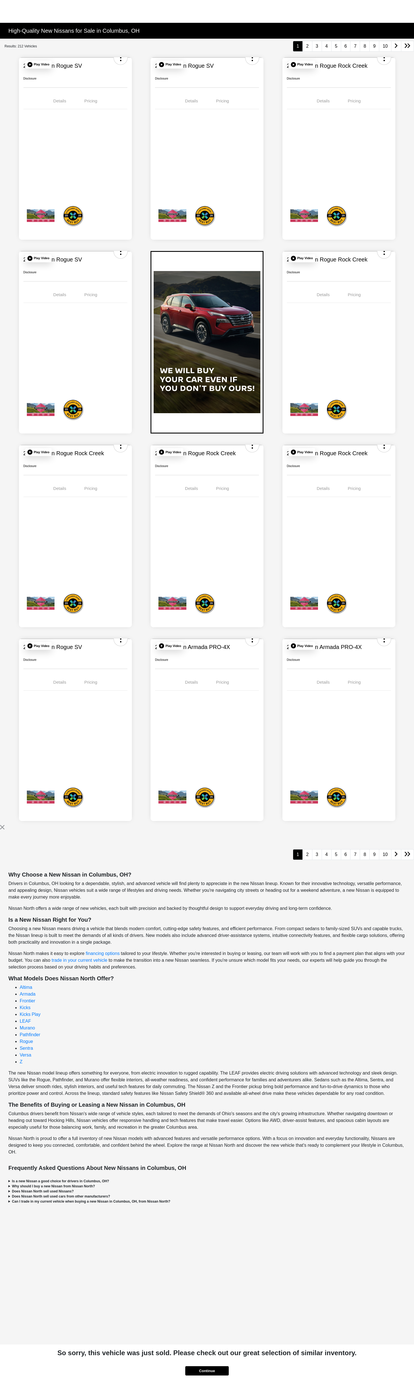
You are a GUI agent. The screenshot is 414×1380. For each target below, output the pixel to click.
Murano (27, 1027)
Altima (26, 987)
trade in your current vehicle (79, 960)
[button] (38, 65)
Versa (25, 1055)
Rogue (26, 1041)
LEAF (25, 1021)
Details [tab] (59, 100)
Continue (207, 1371)
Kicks (25, 1007)
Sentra (26, 1048)
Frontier (27, 1000)
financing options (103, 953)
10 (385, 46)
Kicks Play (30, 1014)
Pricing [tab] (90, 100)
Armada (28, 994)
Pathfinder (30, 1034)
